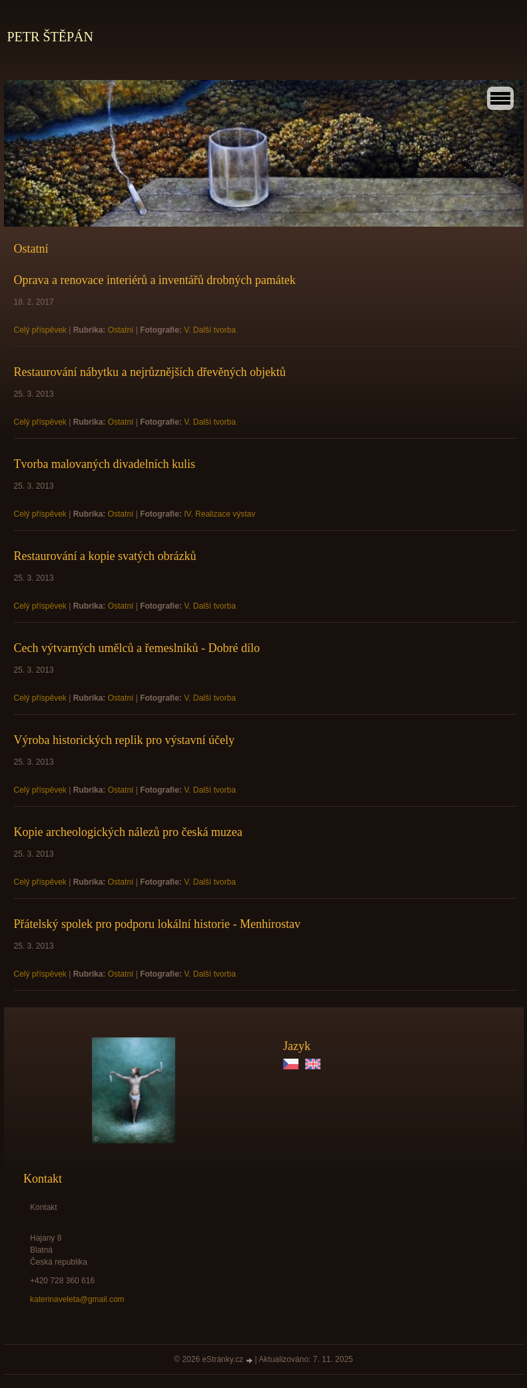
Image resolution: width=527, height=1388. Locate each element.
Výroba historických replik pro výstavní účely (124, 740)
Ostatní (121, 330)
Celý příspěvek (40, 330)
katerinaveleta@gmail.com (77, 1299)
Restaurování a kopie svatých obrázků (105, 556)
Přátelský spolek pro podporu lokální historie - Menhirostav (157, 924)
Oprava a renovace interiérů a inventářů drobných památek (155, 280)
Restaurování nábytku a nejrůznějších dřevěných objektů (150, 372)
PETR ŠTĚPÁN (50, 36)
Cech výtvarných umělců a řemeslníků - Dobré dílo (137, 648)
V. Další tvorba (210, 330)
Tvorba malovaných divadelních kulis (104, 464)
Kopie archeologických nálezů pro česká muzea (128, 832)
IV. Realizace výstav (219, 514)
